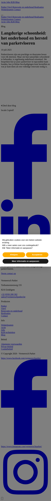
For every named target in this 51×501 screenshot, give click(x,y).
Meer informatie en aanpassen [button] (25, 261)
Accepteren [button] (37, 255)
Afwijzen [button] (14, 255)
